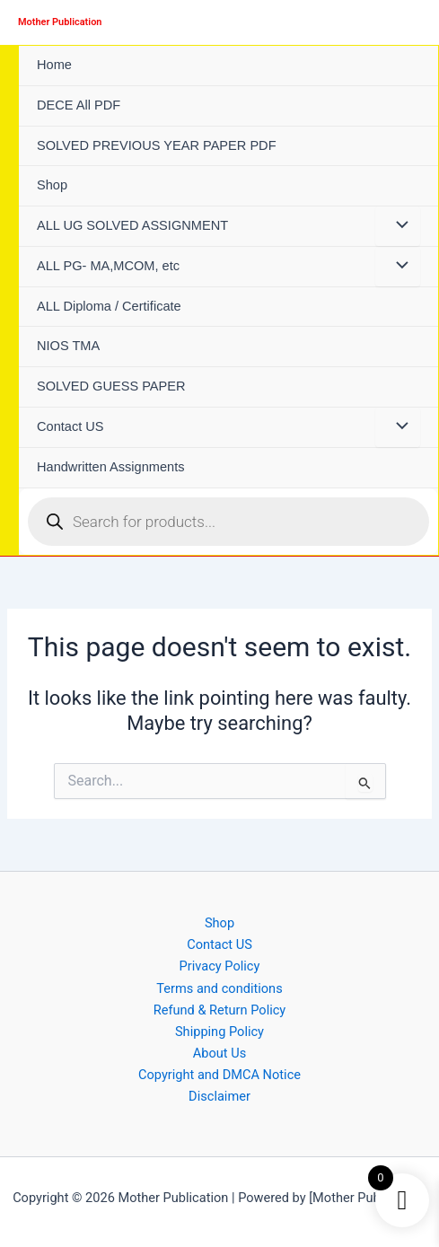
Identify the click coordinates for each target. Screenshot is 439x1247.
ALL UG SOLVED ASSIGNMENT (132, 225)
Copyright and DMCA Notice (219, 1075)
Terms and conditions (219, 988)
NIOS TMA (68, 345)
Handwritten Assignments (111, 467)
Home (54, 64)
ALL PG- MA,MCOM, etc (108, 266)
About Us (219, 1053)
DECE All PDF (78, 105)
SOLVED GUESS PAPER (111, 386)
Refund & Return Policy (220, 1010)
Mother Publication (59, 22)
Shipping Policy (219, 1031)
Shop (52, 185)
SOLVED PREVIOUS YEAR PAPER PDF (157, 145)
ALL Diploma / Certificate (109, 306)
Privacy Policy (220, 966)
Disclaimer (219, 1096)
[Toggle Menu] (397, 226)
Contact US (70, 426)
